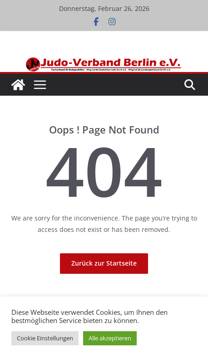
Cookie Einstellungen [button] (45, 338)
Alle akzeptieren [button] (110, 338)
